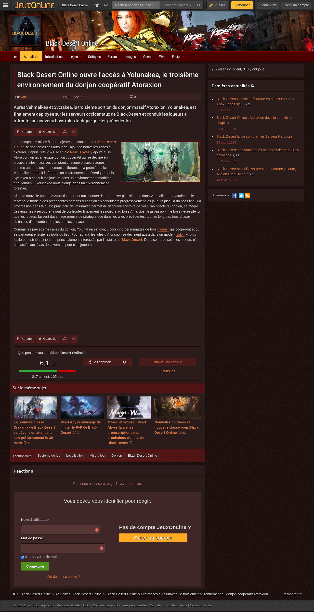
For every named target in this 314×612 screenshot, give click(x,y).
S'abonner (242, 5)
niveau (162, 229)
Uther (25, 97)
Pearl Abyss (80, 152)
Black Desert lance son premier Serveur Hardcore (254, 136)
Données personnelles (131, 605)
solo (179, 234)
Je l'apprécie (100, 362)
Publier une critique (167, 362)
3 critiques (167, 371)
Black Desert (131, 240)
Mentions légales (68, 605)
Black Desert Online (72, 43)
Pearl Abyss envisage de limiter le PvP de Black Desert (81, 427)
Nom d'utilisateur (35, 520)
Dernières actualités (231, 86)
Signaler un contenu (164, 605)
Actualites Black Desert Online (78, 594)
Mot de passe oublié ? (63, 577)
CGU (86, 605)
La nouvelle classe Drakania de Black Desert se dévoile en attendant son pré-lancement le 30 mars (34, 432)
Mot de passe (32, 538)
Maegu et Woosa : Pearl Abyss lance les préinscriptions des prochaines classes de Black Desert (126, 432)
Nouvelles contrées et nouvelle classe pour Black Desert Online (176, 427)
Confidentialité (103, 605)
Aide (184, 605)
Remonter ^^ (292, 594)
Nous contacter (200, 605)
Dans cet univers (177, 5)
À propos (47, 605)
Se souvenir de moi (41, 557)
